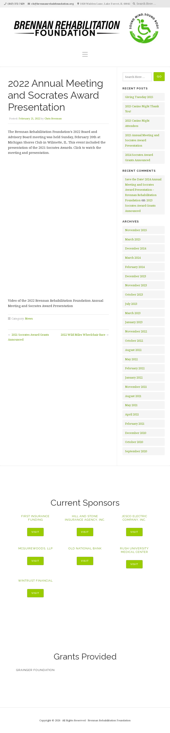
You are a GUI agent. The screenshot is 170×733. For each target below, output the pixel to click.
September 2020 (136, 451)
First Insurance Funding (35, 517)
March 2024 (133, 258)
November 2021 (136, 387)
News (29, 318)
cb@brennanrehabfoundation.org (52, 3)
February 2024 (135, 267)
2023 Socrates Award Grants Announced (140, 205)
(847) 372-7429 (16, 3)
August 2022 (133, 350)
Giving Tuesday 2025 (139, 97)
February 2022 (135, 368)
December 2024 (135, 248)
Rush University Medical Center (134, 550)
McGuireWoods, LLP (35, 548)
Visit (35, 531)
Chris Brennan (53, 118)
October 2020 (134, 442)
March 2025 (133, 239)
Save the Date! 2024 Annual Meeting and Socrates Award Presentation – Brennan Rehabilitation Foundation (143, 189)
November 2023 (136, 285)
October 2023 (134, 294)
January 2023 (134, 322)
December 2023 (135, 276)
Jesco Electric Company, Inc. (134, 517)
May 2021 (131, 405)
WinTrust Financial (35, 580)
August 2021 (133, 396)
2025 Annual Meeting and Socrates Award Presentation (142, 140)
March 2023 (133, 313)
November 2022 (136, 331)
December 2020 (135, 433)
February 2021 (135, 424)
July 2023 (131, 304)
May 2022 (131, 359)
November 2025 (136, 230)
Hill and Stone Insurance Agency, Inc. (85, 517)
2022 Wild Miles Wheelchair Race (83, 335)
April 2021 (132, 414)
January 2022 (134, 377)
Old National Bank (85, 548)
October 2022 (134, 341)
